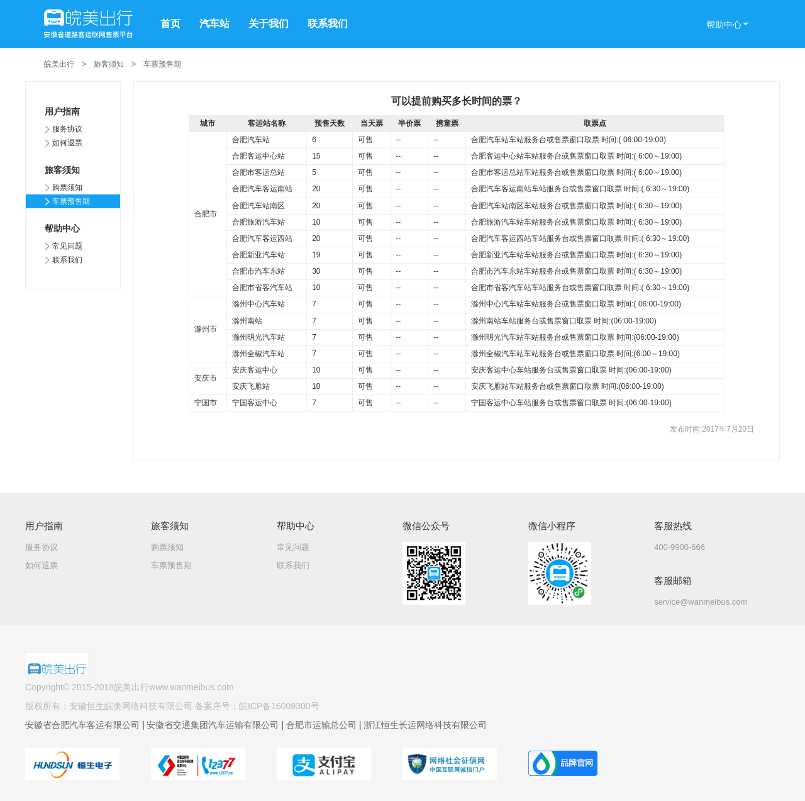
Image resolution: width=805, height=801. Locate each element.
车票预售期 (162, 64)
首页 (170, 23)
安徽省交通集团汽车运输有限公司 (214, 725)
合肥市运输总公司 (322, 725)
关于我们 (268, 23)
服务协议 (67, 129)
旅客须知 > (118, 64)
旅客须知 (62, 170)
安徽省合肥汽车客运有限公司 (83, 725)
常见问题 (67, 246)
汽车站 (214, 23)
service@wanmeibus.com (700, 602)
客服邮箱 (673, 580)
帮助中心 (62, 228)
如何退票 (67, 142)
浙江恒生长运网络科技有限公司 (425, 725)
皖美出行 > (69, 64)
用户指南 (62, 111)
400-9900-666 (679, 547)
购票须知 (67, 187)
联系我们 (328, 23)
